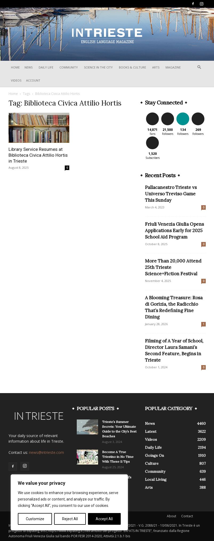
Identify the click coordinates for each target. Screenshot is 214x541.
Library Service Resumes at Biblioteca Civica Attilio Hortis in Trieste (38, 155)
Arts (155, 67)
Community (68, 67)
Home (15, 67)
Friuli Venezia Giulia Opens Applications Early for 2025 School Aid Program (174, 230)
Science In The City (98, 67)
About (171, 516)
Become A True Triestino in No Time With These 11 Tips (118, 456)
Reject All (70, 519)
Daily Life (46, 67)
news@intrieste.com (46, 452)
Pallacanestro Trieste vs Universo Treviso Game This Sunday (171, 193)
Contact (187, 516)
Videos (16, 80)
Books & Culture (132, 67)
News (29, 67)
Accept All (104, 519)
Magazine (173, 67)
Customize (35, 519)
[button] (199, 67)
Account (33, 80)
